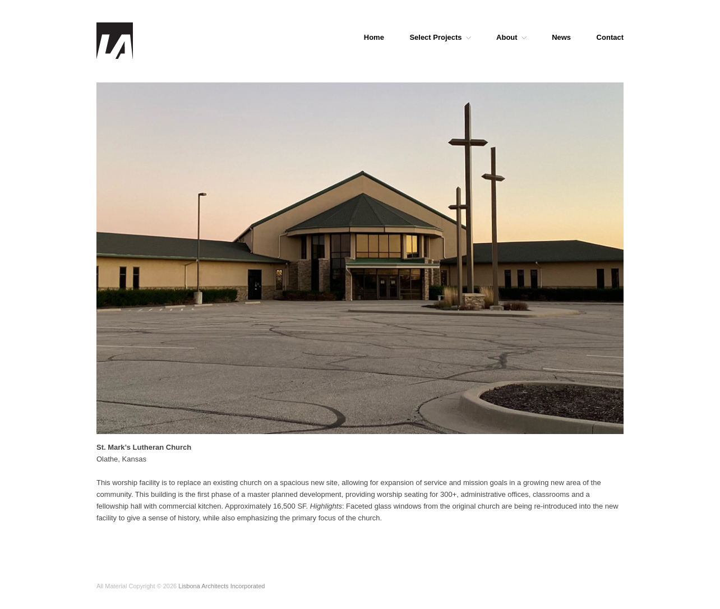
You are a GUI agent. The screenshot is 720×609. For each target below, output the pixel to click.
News (561, 37)
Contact (610, 37)
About (511, 37)
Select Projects (439, 37)
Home (374, 37)
